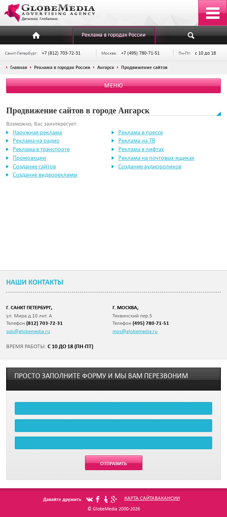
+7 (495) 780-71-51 (140, 53)
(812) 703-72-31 (44, 322)
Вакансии (167, 497)
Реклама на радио (36, 140)
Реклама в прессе (140, 132)
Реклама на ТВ (136, 140)
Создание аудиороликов (149, 166)
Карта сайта (139, 497)
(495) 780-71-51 (151, 322)
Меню (113, 85)
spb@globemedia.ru (28, 331)
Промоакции (29, 157)
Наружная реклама (37, 132)
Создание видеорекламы (45, 174)
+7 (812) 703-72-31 (61, 53)
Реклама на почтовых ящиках (156, 157)
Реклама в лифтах (141, 149)
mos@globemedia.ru (135, 331)
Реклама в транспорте (41, 149)
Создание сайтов (34, 166)
